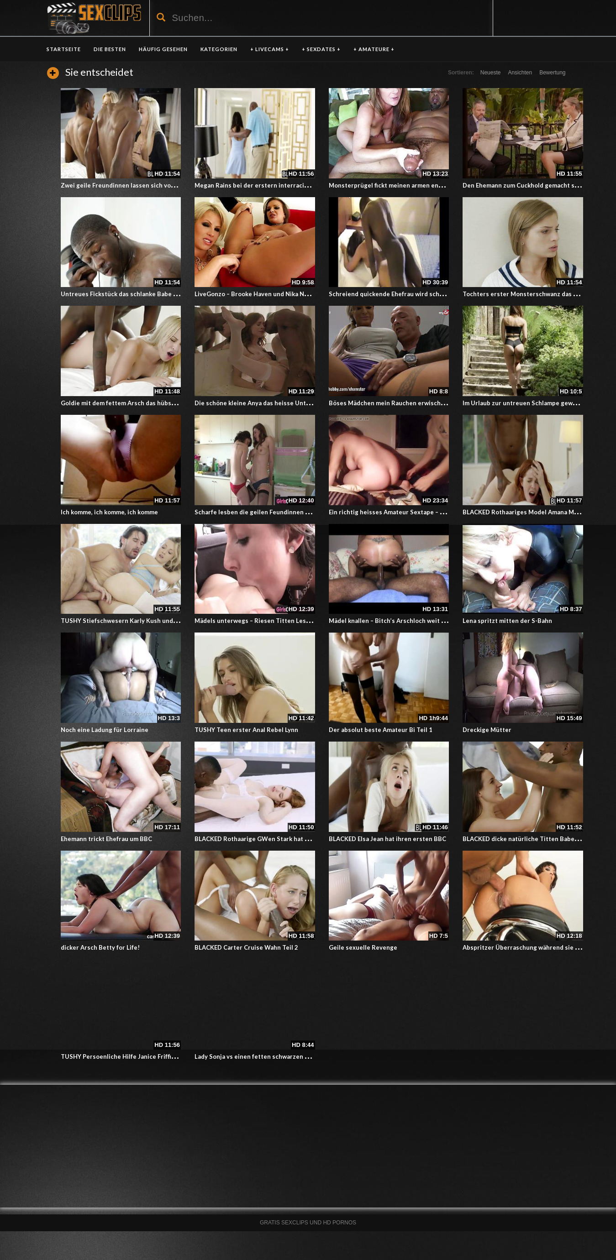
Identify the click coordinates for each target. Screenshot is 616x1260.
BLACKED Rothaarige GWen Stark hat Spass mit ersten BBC (281, 838)
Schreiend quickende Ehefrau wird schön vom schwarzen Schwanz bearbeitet (440, 294)
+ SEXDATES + (321, 49)
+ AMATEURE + (374, 49)
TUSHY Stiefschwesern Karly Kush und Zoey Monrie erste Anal (152, 620)
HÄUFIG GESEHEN (163, 49)
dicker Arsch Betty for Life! (100, 947)
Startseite (64, 49)
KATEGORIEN (218, 49)
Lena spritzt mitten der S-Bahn (507, 620)
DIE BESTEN (110, 49)
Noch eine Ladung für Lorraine (104, 729)
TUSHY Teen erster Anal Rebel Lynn (246, 729)
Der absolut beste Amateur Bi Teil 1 (380, 729)
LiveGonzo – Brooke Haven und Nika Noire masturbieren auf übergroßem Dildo (308, 294)
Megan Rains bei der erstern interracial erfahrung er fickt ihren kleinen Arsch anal (314, 185)
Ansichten (520, 72)
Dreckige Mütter (487, 729)
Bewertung (552, 72)
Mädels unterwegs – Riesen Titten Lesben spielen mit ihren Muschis (294, 620)
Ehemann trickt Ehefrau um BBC (106, 838)
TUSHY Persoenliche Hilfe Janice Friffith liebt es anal (137, 1056)
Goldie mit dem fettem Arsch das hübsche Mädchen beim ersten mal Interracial (175, 403)
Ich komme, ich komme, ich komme (109, 512)
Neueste (490, 72)
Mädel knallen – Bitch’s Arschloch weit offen (393, 620)
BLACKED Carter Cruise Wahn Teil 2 (246, 947)
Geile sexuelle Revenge (363, 947)
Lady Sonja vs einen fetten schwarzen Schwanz (262, 1056)
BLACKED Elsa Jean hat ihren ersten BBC (387, 838)
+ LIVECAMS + (269, 49)
